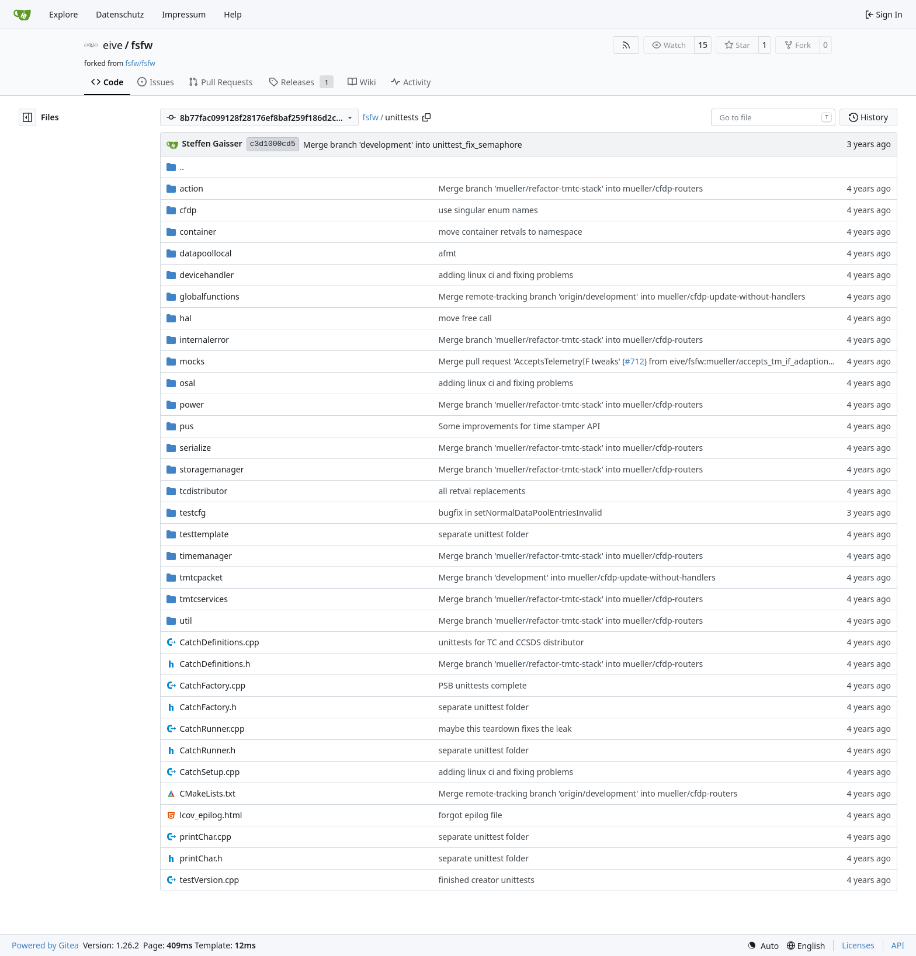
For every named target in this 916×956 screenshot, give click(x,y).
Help (233, 14)
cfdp (188, 209)
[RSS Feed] (626, 45)
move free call (465, 318)
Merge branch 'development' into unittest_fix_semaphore (412, 144)
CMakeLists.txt (207, 793)
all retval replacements (482, 490)
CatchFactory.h (208, 706)
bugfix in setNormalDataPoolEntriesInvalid (520, 512)
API (897, 945)
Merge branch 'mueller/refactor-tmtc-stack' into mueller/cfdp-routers (571, 188)
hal (186, 318)
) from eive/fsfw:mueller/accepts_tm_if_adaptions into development (773, 361)
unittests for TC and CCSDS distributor (511, 642)
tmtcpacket (201, 577)
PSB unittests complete (483, 685)
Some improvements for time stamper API (520, 426)
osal (188, 382)
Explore (63, 14)
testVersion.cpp (210, 879)
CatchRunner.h (208, 750)
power (192, 404)
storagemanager (212, 469)
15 (702, 44)
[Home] (22, 14)
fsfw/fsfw (140, 63)
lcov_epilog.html (211, 815)
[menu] (763, 945)
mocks (192, 361)
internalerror (205, 339)
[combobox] (773, 117)
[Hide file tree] (27, 117)
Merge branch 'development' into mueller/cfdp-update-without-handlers (577, 577)
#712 (634, 361)
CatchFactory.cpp (213, 685)
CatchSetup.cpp (210, 771)
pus (187, 426)
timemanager (206, 555)
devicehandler (207, 274)
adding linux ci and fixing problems (506, 274)
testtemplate (204, 534)
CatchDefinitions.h (215, 663)
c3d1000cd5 (273, 144)
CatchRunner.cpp (212, 728)
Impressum (184, 14)
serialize (195, 447)
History (868, 117)
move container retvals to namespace (510, 231)
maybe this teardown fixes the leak (505, 728)
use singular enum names (488, 209)
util (186, 620)
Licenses (858, 945)
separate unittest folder (484, 534)
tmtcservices (204, 598)
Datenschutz (120, 14)
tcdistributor (204, 490)
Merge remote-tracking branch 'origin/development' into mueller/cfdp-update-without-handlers (622, 296)
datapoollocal (206, 253)
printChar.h (201, 858)
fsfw (141, 45)
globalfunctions (210, 296)
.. (175, 166)
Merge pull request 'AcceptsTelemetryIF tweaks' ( (532, 361)
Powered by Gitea (45, 945)
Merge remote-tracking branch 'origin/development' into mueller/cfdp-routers (588, 793)
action (191, 188)
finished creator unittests (487, 879)
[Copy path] (426, 117)
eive (113, 45)
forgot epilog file (470, 815)
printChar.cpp (205, 836)
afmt (448, 253)
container (198, 231)
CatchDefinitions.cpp (219, 642)
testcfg (193, 512)
